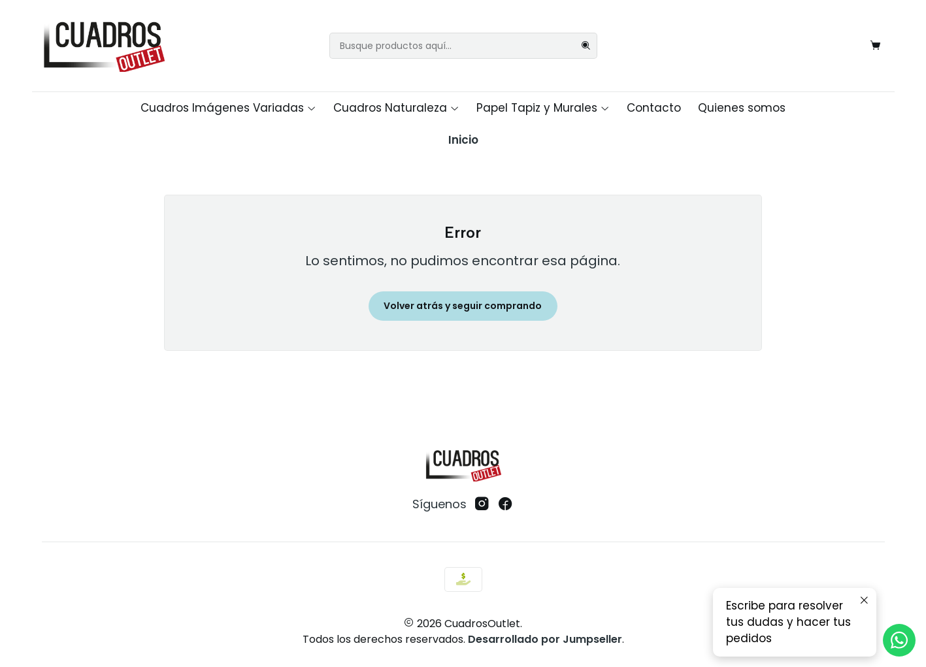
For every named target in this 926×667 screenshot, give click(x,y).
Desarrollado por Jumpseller (545, 639)
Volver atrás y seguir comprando (463, 305)
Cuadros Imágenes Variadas (228, 108)
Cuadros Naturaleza (396, 108)
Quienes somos (741, 108)
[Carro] (876, 45)
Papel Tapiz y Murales (543, 108)
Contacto (654, 108)
